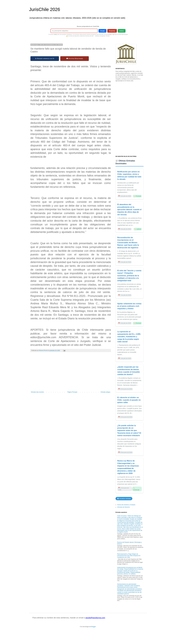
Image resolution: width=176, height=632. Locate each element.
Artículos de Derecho (123, 507)
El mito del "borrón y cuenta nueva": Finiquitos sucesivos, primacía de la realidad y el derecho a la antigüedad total (129, 276)
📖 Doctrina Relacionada (74, 58)
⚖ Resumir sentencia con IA (44, 58)
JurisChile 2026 (44, 9)
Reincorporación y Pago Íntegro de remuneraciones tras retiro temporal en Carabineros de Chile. (128, 555)
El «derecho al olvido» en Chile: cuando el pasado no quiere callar (129, 400)
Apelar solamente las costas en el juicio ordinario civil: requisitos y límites (129, 306)
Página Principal (72, 392)
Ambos (122, 30)
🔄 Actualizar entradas (124, 498)
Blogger (93, 626)
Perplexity (112, 30)
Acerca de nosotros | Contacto (126, 505)
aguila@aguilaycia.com (95, 618)
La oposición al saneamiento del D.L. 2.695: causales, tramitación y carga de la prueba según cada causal (129, 337)
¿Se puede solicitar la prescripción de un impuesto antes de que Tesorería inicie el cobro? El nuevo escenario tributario (129, 431)
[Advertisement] (70, 372)
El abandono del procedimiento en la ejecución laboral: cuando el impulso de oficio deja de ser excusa (129, 210)
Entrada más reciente (37, 392)
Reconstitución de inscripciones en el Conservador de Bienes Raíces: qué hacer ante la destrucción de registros (128, 243)
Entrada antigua (105, 392)
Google (102, 30)
